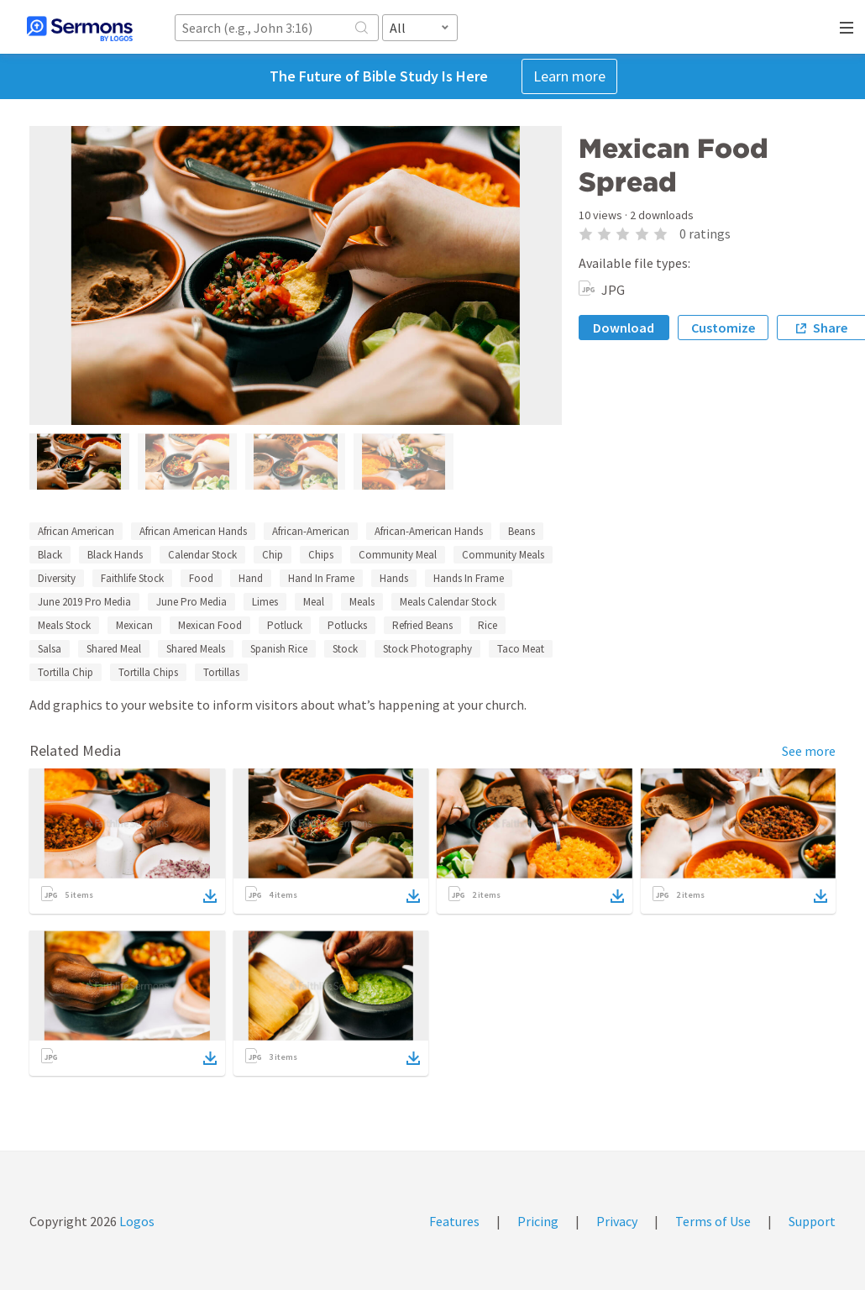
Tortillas (221, 672)
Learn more (569, 76)
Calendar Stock (202, 555)
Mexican (134, 625)
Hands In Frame (468, 578)
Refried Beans (422, 625)
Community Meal (398, 555)
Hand (251, 578)
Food (201, 578)
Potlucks (347, 625)
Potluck (284, 625)
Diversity (57, 578)
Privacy (616, 1221)
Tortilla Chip (65, 672)
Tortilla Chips (148, 672)
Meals (362, 602)
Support (812, 1221)
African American (76, 531)
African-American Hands (429, 531)
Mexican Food (210, 625)
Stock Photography (427, 649)
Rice (487, 625)
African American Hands (193, 531)
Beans (521, 531)
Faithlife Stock (132, 578)
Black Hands (115, 555)
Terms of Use (713, 1221)
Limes (265, 602)
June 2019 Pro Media (84, 602)
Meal (313, 602)
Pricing (537, 1221)
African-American (310, 531)
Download (623, 327)
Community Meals (503, 555)
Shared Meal (113, 649)
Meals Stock (64, 625)
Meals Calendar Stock (448, 602)
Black (50, 555)
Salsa (49, 649)
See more (809, 750)
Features (454, 1221)
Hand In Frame (321, 578)
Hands (394, 578)
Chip (272, 555)
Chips (320, 555)
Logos (136, 1221)
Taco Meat (520, 649)
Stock (345, 649)
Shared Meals (195, 649)
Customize (723, 327)
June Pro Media (191, 602)
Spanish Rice (278, 649)
